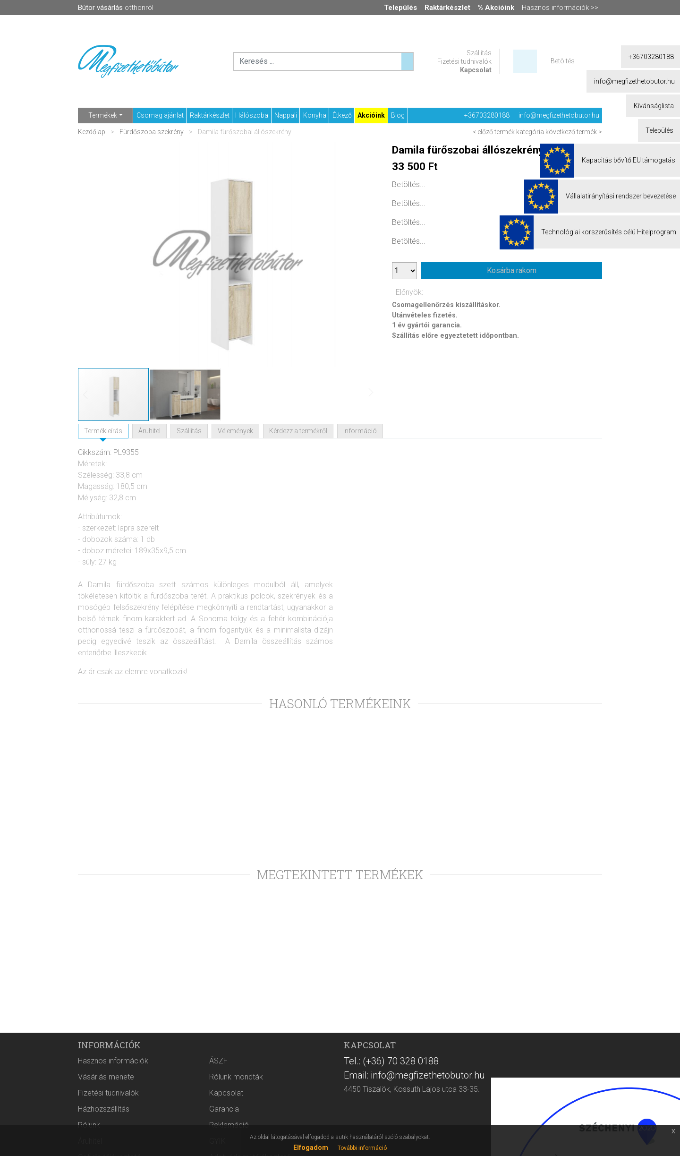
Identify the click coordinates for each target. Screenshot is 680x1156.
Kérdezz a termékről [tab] (298, 431)
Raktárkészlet (210, 115)
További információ (362, 1148)
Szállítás (479, 53)
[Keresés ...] (407, 61)
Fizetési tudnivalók (464, 61)
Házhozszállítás (103, 1109)
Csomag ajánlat (160, 115)
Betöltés (563, 61)
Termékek (102, 115)
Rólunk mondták (236, 1076)
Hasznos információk (113, 1060)
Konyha (314, 115)
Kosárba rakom (511, 270)
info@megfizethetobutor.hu (558, 115)
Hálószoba (251, 115)
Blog (398, 115)
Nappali (285, 115)
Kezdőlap (92, 132)
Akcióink (371, 115)
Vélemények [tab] (235, 431)
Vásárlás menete (106, 1076)
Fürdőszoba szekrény (151, 132)
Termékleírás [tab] (103, 431)
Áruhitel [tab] (149, 431)
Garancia (224, 1109)
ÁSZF (218, 1060)
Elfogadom (310, 1147)
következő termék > (573, 132)
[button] (359, 254)
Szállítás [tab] (189, 431)
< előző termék (494, 132)
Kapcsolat (476, 70)
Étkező (342, 115)
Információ (360, 431)
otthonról (115, 7)
